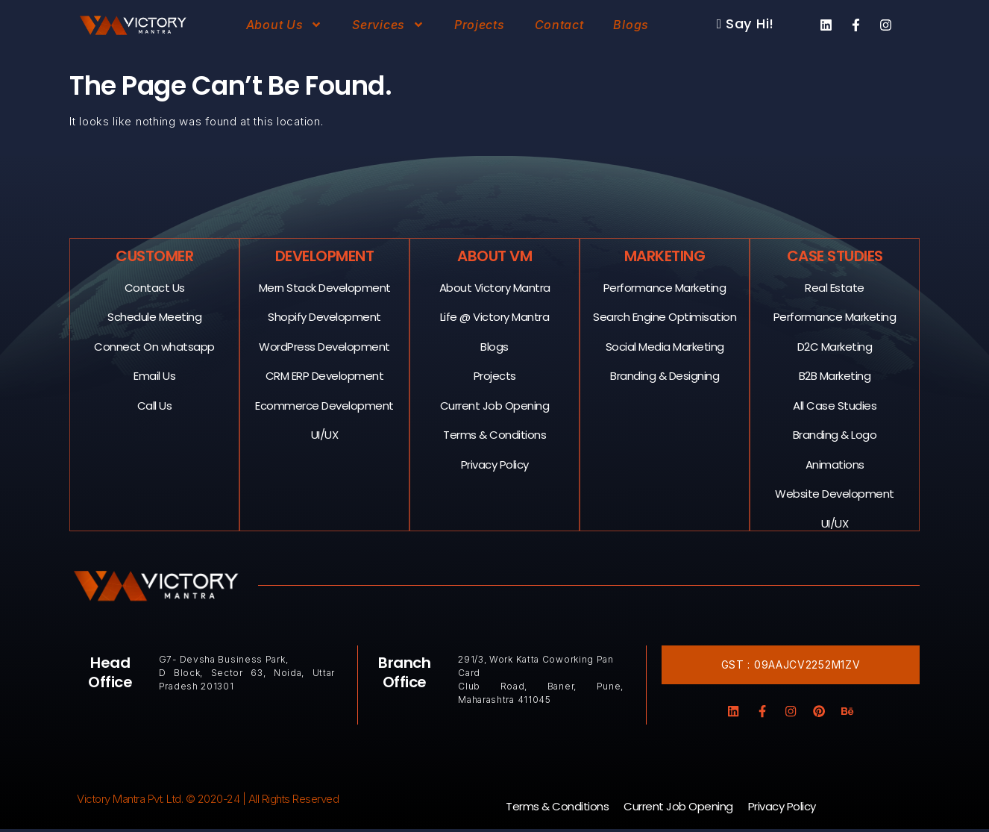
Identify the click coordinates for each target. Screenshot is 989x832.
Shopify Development (325, 316)
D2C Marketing (835, 346)
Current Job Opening (495, 405)
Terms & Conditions (495, 434)
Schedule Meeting (155, 316)
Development (324, 255)
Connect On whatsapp (155, 346)
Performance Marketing (664, 287)
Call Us (154, 405)
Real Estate (835, 287)
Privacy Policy (495, 464)
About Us (284, 24)
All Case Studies (835, 405)
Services (388, 24)
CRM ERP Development (325, 375)
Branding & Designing (665, 375)
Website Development (835, 493)
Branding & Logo (835, 434)
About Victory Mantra (494, 287)
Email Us (155, 375)
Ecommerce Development (325, 405)
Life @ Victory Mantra (495, 316)
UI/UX (325, 434)
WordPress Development (325, 346)
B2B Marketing (835, 375)
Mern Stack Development (325, 287)
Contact (559, 24)
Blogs (631, 24)
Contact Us (155, 287)
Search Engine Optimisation (665, 316)
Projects (479, 24)
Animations (835, 464)
